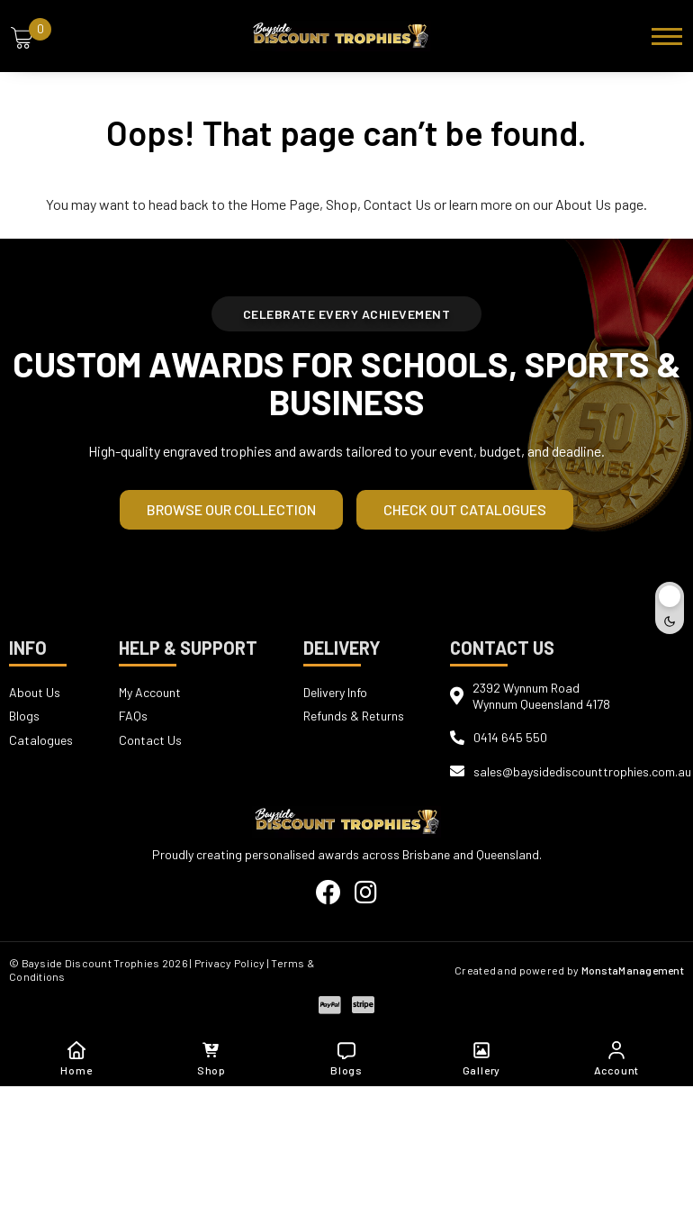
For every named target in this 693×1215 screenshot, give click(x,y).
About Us (583, 204)
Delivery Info (335, 692)
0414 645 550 (510, 737)
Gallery (482, 1058)
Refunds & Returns (353, 715)
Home (76, 1058)
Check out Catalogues (464, 509)
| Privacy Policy (227, 963)
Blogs (24, 715)
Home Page (285, 204)
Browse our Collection (231, 509)
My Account (150, 692)
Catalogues (41, 738)
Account (617, 1058)
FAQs (133, 715)
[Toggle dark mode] (669, 608)
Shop (341, 204)
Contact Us (397, 204)
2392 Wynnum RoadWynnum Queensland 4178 (541, 696)
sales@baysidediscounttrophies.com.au (582, 770)
